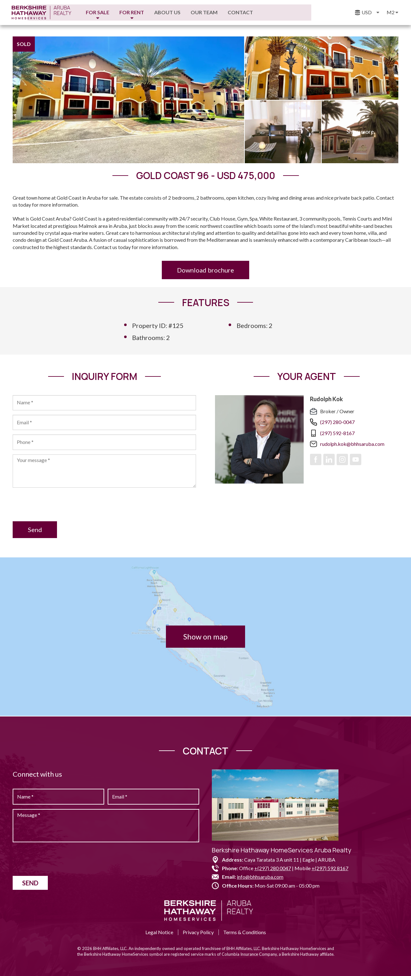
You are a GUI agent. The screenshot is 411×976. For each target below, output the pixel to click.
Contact (286, 13)
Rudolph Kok (326, 398)
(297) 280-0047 (337, 422)
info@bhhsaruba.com (260, 877)
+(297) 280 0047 (272, 868)
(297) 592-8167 (337, 433)
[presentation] (61, 505)
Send (35, 530)
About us (213, 13)
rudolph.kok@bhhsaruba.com (352, 444)
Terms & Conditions (244, 932)
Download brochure (205, 270)
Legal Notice (159, 932)
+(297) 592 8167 (330, 868)
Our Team (249, 13)
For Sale (143, 13)
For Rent (177, 13)
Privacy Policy (198, 932)
